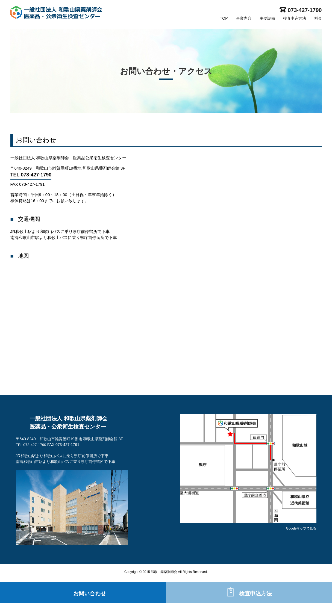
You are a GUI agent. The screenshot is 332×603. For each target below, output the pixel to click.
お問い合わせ (89, 592)
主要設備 (267, 18)
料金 (318, 18)
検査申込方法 (294, 18)
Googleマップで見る (301, 528)
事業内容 (243, 18)
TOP (224, 18)
